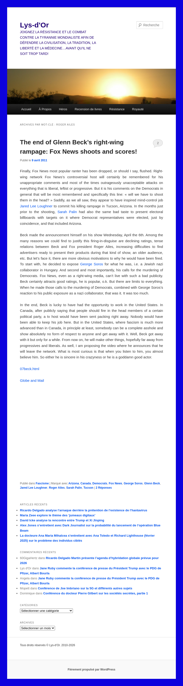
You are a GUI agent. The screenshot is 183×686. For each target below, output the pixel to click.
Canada (86, 483)
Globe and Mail (32, 380)
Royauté (137, 109)
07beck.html (29, 369)
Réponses (104, 487)
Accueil (26, 109)
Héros (63, 109)
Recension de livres (88, 109)
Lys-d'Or (34, 25)
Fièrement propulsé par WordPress (91, 669)
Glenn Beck (152, 483)
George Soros (91, 264)
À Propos (45, 109)
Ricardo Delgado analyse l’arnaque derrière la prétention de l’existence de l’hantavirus (83, 510)
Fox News (115, 483)
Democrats (99, 483)
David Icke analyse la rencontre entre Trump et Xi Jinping (62, 520)
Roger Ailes (57, 487)
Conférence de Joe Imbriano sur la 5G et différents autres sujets (85, 588)
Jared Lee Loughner (36, 206)
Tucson (88, 487)
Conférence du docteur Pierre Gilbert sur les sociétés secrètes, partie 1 (95, 593)
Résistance (117, 109)
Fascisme (42, 483)
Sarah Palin (67, 212)
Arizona (73, 483)
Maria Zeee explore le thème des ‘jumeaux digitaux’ (57, 515)
